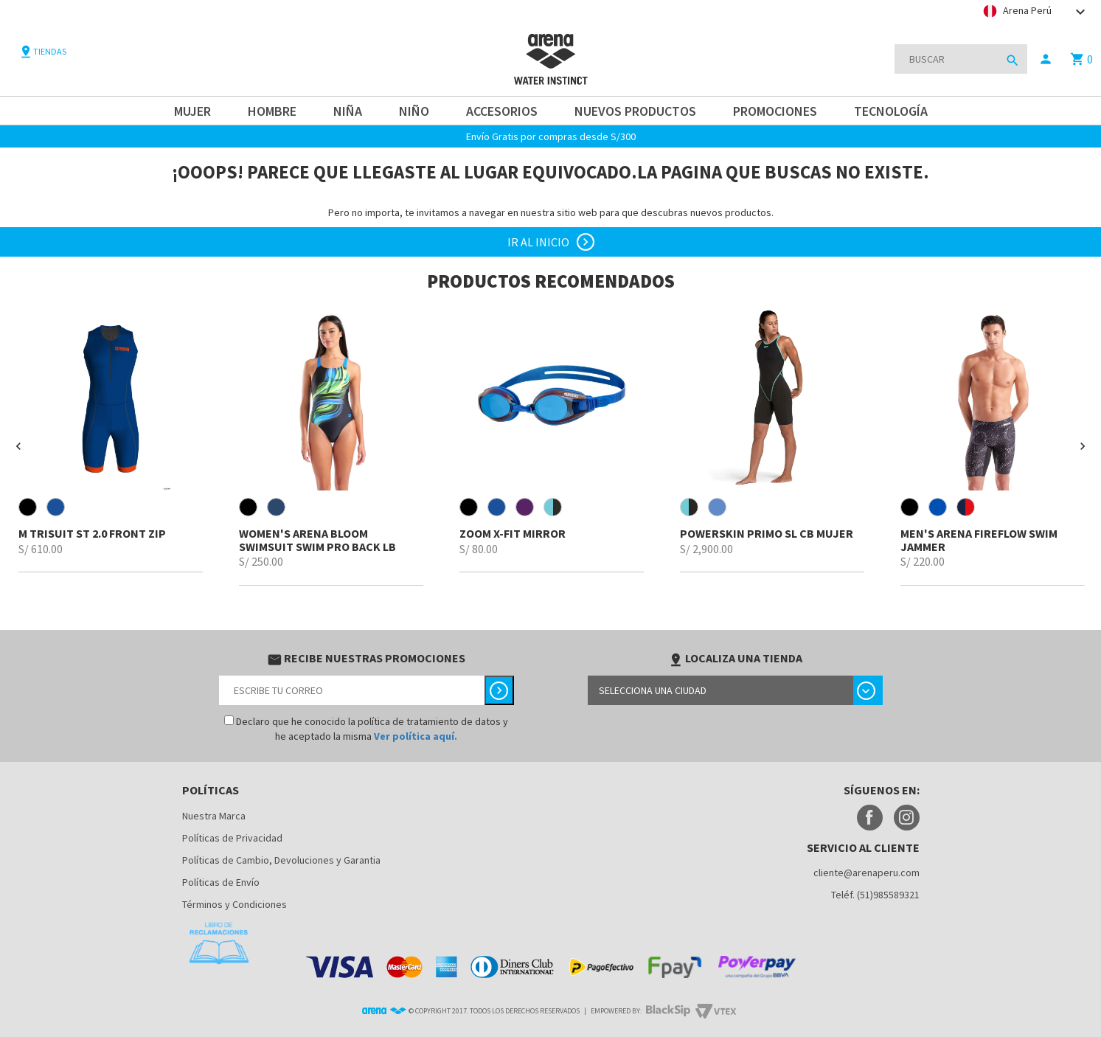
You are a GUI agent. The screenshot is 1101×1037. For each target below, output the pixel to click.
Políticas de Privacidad (232, 837)
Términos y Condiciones (234, 904)
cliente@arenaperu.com (866, 872)
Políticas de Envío (221, 882)
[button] (18, 446)
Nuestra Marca (214, 815)
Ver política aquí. (415, 736)
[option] (110, 439)
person (1045, 59)
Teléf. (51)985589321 (875, 894)
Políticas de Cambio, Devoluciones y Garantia (281, 860)
